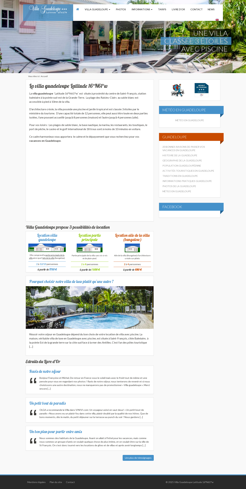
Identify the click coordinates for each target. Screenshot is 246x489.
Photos (120, 9)
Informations (141, 9)
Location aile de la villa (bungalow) (132, 237)
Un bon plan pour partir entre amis (55, 431)
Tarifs (162, 9)
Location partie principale (89, 237)
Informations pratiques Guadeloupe (187, 181)
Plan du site (56, 482)
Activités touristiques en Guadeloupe (188, 170)
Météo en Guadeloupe (189, 120)
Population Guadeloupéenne (181, 165)
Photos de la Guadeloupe (179, 186)
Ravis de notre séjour (45, 371)
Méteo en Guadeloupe (176, 191)
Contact (196, 9)
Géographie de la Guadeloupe (182, 160)
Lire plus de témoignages (138, 457)
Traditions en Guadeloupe (180, 175)
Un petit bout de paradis (47, 403)
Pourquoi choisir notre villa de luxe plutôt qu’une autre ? (71, 281)
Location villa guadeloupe (47, 237)
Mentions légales (36, 482)
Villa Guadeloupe (97, 9)
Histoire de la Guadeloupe (179, 155)
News (211, 9)
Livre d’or (178, 9)
